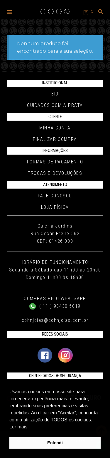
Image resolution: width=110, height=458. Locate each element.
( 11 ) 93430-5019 (55, 306)
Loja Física (55, 207)
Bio (55, 94)
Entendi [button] (55, 442)
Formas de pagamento (55, 162)
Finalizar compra (55, 139)
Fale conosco (55, 196)
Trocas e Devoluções (55, 173)
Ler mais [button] (18, 426)
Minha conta (55, 128)
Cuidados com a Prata (55, 105)
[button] (9, 12)
